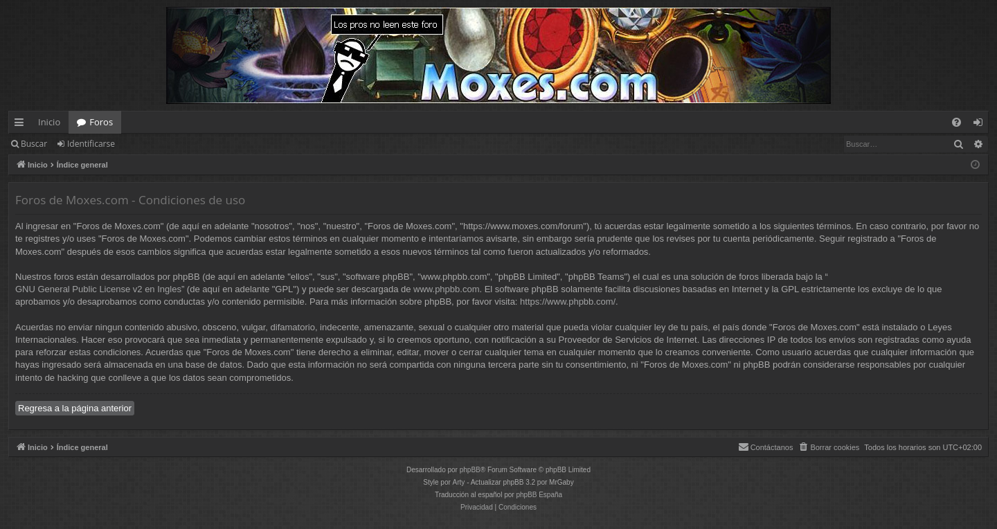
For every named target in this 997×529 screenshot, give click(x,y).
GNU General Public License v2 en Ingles (98, 289)
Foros (101, 122)
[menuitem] (956, 122)
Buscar (34, 144)
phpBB (470, 470)
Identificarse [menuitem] (981, 125)
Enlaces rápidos (22, 125)
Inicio (49, 122)
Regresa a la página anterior (75, 408)
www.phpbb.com (446, 289)
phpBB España (539, 495)
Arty (459, 482)
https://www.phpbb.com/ (568, 301)
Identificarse (91, 144)
